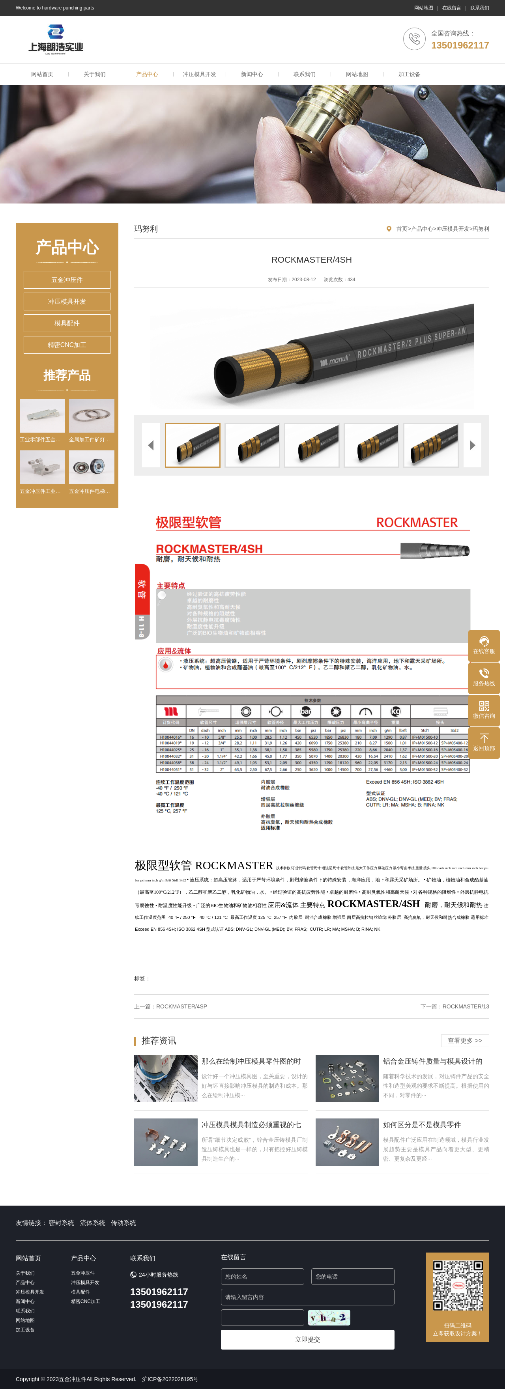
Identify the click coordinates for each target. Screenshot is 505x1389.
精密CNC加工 (67, 345)
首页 (402, 229)
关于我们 (95, 74)
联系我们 (479, 8)
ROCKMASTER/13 (466, 1006)
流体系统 (92, 1222)
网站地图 (423, 8)
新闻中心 (252, 74)
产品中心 (147, 74)
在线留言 (451, 8)
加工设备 (409, 74)
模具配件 (67, 323)
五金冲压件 (67, 279)
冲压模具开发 (199, 74)
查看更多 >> (465, 1040)
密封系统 (61, 1222)
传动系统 (123, 1222)
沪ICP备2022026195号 (170, 1379)
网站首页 (42, 74)
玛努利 (481, 229)
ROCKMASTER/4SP (181, 1006)
